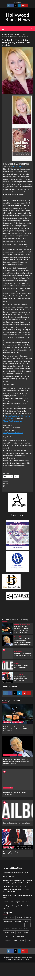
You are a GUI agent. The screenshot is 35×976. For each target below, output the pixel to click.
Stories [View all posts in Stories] (28, 624)
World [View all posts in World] (21, 674)
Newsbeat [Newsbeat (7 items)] (6, 928)
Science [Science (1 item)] (19, 932)
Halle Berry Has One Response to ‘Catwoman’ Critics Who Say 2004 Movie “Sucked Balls (16, 729)
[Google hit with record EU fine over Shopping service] (17, 779)
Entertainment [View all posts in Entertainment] (17, 624)
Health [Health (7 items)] (27, 921)
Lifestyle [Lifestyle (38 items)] (6, 925)
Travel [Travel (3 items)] (15, 940)
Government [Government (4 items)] (19, 921)
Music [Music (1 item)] (27, 925)
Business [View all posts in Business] (16, 636)
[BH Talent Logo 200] (17, 596)
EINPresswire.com (19, 166)
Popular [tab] (14, 619)
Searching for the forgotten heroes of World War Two (21, 678)
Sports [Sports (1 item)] (26, 932)
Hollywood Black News (17, 17)
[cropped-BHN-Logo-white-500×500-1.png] (17, 502)
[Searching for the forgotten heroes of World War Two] (7, 677)
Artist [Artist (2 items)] (6, 917)
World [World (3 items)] (29, 940)
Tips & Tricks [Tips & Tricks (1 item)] (7, 940)
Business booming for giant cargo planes (16, 823)
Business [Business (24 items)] (19, 917)
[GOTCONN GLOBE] (17, 561)
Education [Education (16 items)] (27, 917)
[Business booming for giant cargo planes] (7, 665)
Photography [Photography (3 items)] (23, 928)
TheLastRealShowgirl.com (12, 421)
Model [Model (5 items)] (21, 925)
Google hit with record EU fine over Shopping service (17, 896)
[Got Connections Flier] (17, 535)
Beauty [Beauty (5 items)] (12, 917)
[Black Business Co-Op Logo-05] (11, 581)
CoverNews (16, 959)
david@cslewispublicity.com (13, 433)
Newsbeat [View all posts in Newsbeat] (24, 624)
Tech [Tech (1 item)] (12, 936)
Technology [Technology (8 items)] (20, 936)
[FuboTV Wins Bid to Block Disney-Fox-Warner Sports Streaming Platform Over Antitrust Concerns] (7, 640)
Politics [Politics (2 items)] (6, 932)
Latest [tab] (6, 619)
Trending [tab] (24, 619)
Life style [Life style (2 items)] (14, 925)
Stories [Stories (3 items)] (6, 936)
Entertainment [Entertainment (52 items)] (8, 921)
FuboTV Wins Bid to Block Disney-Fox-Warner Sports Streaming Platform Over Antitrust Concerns (16, 761)
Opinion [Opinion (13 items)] (14, 928)
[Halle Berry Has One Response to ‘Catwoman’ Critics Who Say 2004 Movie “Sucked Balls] (7, 628)
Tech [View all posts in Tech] (20, 651)
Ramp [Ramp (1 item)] (12, 932)
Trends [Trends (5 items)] (22, 940)
